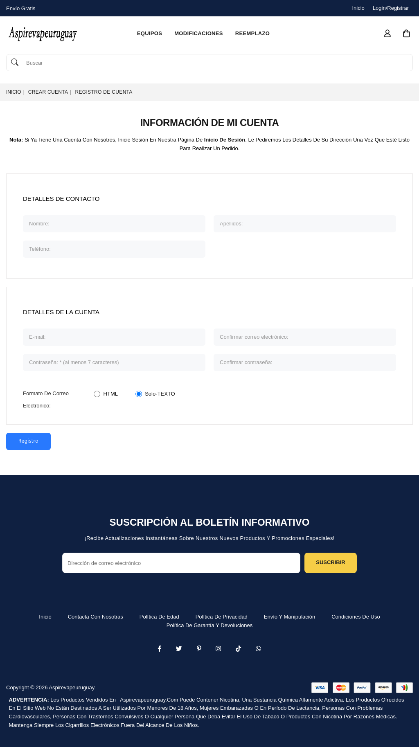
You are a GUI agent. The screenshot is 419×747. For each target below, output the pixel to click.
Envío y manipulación (289, 617)
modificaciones (198, 33)
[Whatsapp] (258, 649)
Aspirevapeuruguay (71, 687)
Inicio (358, 8)
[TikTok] (238, 649)
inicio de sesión (224, 140)
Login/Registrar (391, 8)
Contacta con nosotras (95, 617)
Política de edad (159, 617)
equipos (149, 33)
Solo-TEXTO (160, 394)
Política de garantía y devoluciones (210, 625)
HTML (111, 394)
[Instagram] (199, 649)
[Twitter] (179, 649)
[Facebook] (159, 649)
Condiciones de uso (355, 617)
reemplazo (252, 33)
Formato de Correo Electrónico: (46, 399)
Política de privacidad (222, 617)
